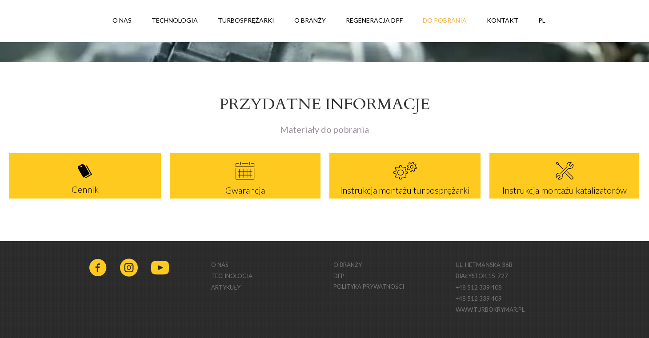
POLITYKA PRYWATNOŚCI (368, 286)
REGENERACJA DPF (374, 20)
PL (547, 21)
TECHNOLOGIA (175, 20)
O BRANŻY (310, 20)
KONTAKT (502, 20)
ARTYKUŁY (225, 287)
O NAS (122, 20)
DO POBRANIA (445, 20)
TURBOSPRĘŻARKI (246, 20)
